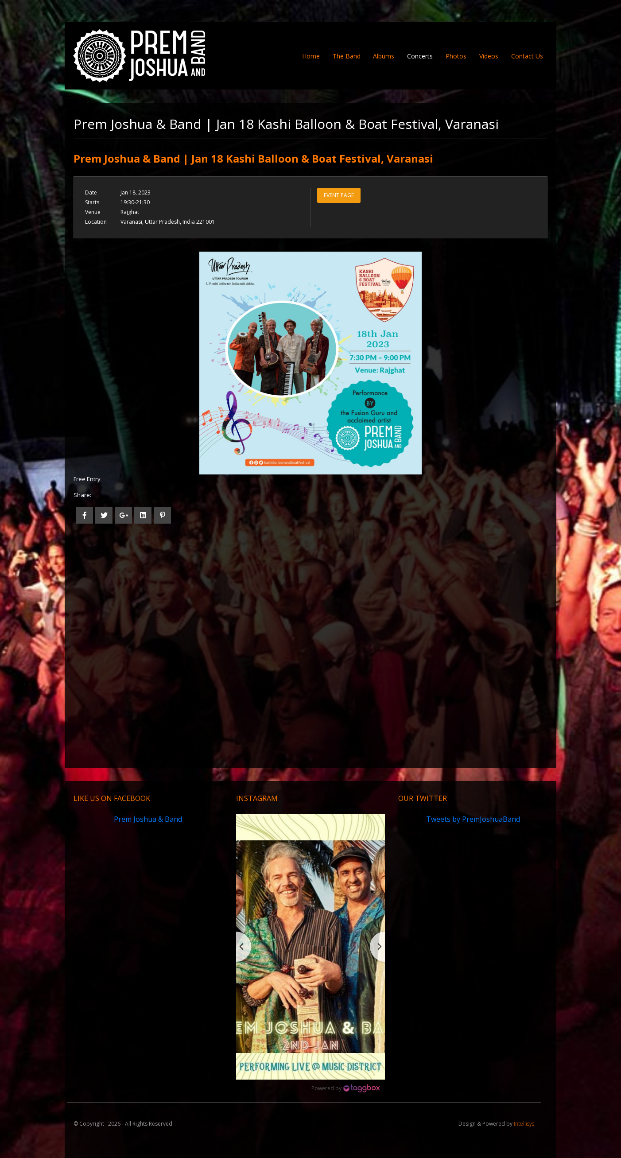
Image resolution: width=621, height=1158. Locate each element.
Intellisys (524, 1123)
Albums (383, 56)
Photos (456, 56)
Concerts (420, 56)
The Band (347, 56)
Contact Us (527, 56)
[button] (310, 946)
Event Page (339, 195)
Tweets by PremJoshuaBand (473, 819)
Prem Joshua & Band (148, 819)
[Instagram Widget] (345, 1088)
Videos (488, 56)
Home (314, 55)
